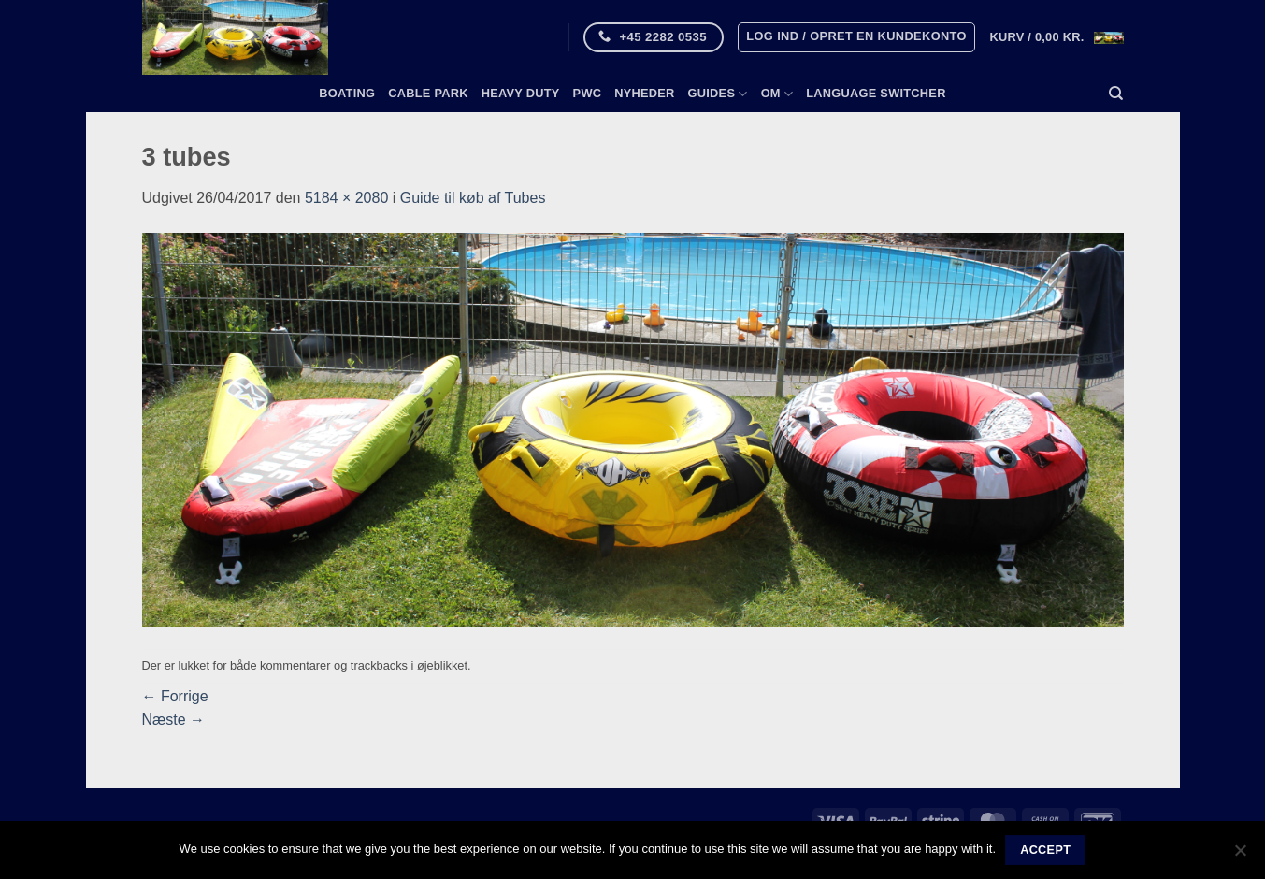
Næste (174, 720)
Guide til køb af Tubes (473, 198)
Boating (347, 93)
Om (777, 94)
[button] (856, 37)
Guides (718, 94)
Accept (1045, 850)
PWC (587, 93)
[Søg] (1116, 93)
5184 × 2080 (346, 198)
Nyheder (644, 93)
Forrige (175, 696)
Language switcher (875, 93)
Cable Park (428, 93)
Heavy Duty (521, 93)
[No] (1240, 856)
